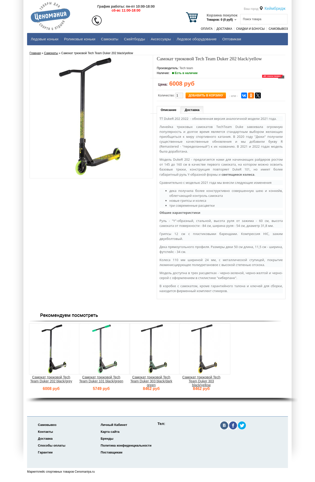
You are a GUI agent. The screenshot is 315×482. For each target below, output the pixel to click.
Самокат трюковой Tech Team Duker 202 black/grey (51, 379)
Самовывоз (278, 29)
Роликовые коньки (79, 39)
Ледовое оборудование (197, 39)
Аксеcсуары (161, 39)
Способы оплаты (51, 445)
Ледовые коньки (44, 39)
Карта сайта (110, 432)
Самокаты (109, 39)
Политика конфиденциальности (126, 445)
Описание (168, 110)
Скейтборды (134, 39)
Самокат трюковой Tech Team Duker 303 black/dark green (151, 381)
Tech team (186, 68)
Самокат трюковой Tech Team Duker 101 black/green (101, 379)
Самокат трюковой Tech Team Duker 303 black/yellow (201, 381)
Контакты (45, 432)
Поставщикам (111, 452)
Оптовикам (231, 39)
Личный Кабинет (114, 425)
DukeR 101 (241, 169)
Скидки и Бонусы (250, 29)
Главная (35, 53)
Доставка (224, 29)
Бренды (107, 438)
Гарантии (45, 452)
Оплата (207, 29)
